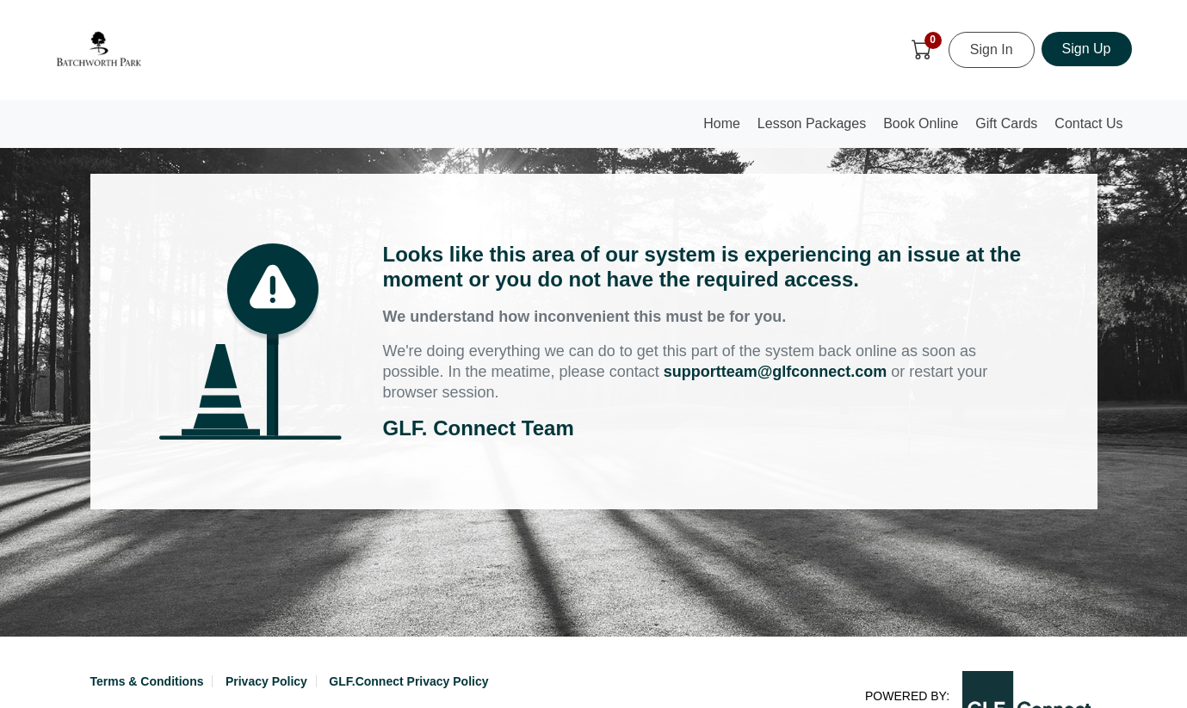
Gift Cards (1006, 123)
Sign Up (1086, 48)
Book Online (920, 123)
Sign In (991, 49)
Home (725, 128)
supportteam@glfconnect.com (775, 371)
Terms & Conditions (147, 681)
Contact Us (1088, 123)
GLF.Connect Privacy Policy (408, 681)
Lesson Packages (811, 123)
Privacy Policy (266, 681)
